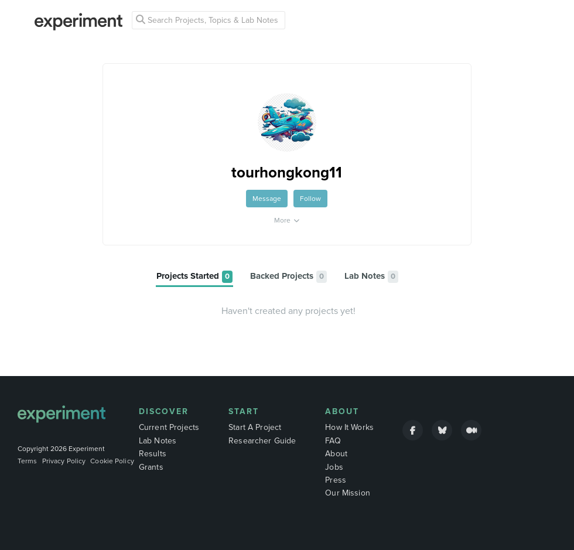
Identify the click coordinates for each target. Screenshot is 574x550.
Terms (27, 461)
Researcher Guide (262, 441)
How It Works (349, 427)
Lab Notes (157, 441)
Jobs (334, 467)
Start (243, 411)
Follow (310, 198)
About (342, 411)
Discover (164, 411)
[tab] (194, 276)
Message (266, 198)
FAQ (332, 441)
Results (152, 454)
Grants (151, 467)
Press (335, 480)
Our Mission (347, 493)
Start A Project (254, 427)
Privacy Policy (64, 461)
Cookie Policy (112, 461)
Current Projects (169, 427)
